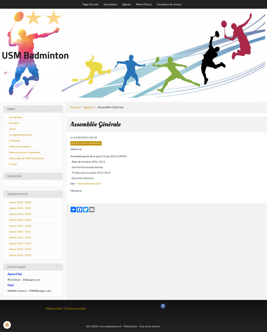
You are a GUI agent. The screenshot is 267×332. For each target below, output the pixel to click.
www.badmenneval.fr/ (89, 183)
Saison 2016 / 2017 (20, 231)
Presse (13, 164)
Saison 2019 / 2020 (20, 214)
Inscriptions (110, 4)
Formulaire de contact (169, 4)
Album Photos (144, 4)
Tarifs (12, 128)
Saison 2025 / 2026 (20, 202)
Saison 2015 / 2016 (20, 237)
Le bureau (14, 140)
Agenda (126, 4)
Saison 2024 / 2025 (20, 208)
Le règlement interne (21, 134)
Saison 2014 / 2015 (20, 243)
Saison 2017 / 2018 (20, 225)
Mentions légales (54, 308)
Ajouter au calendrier (86, 143)
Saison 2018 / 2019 (20, 219)
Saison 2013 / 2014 (20, 249)
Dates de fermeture (20, 146)
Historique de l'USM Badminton (26, 158)
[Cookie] (7, 325)
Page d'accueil (90, 4)
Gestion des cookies (76, 308)
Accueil (74, 107)
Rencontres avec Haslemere (25, 152)
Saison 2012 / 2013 (20, 255)
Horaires (14, 122)
